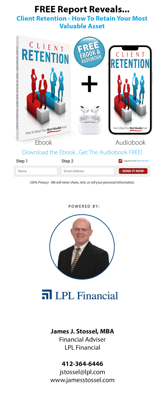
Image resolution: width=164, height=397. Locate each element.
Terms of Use (142, 161)
